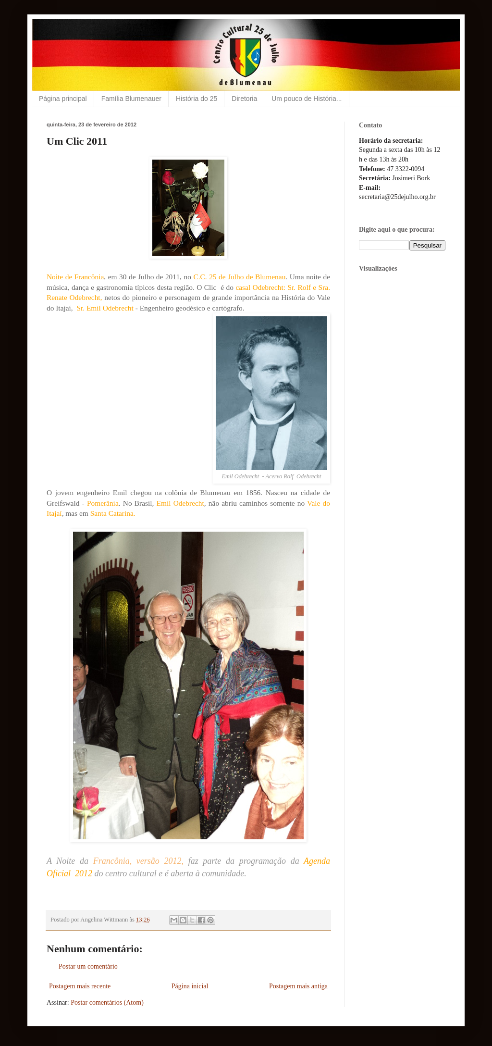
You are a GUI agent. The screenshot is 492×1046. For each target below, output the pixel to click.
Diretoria (244, 98)
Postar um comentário (88, 966)
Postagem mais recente (80, 986)
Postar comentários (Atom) (107, 1002)
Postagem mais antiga (298, 986)
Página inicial (190, 986)
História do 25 (196, 98)
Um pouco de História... (306, 98)
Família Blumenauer (131, 98)
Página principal (63, 98)
